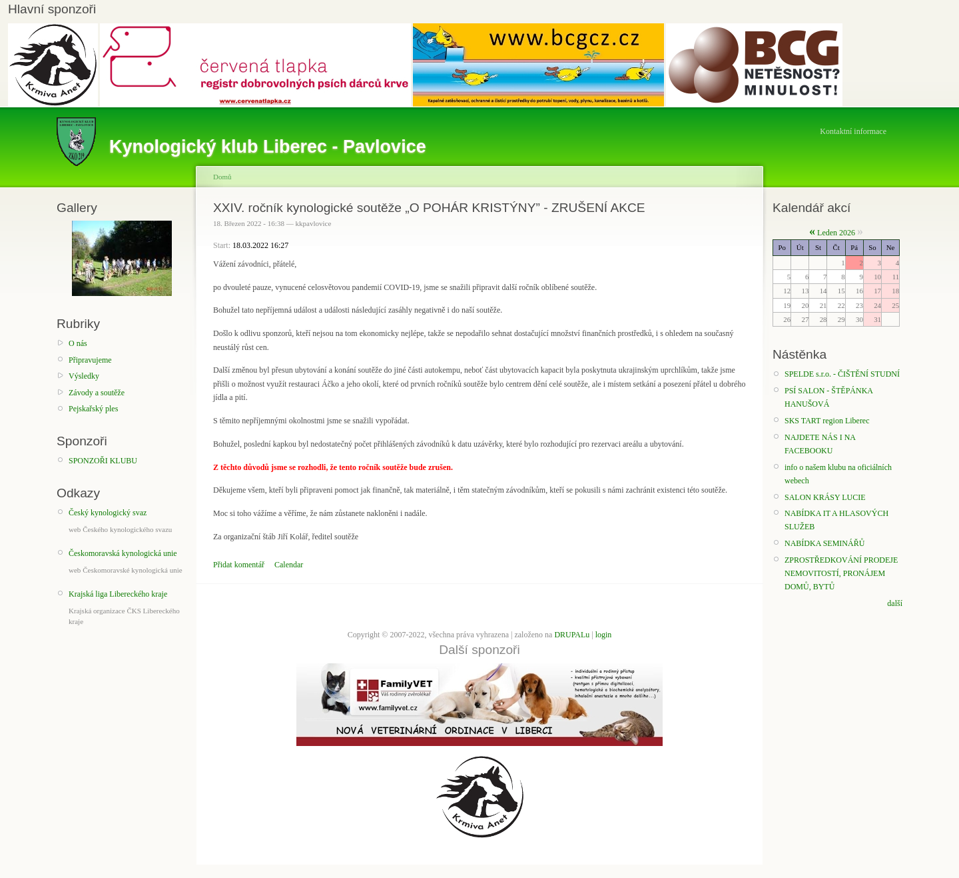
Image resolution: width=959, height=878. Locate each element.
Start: (222, 245)
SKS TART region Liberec (827, 420)
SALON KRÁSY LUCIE (825, 497)
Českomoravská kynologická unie (123, 553)
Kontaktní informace (853, 131)
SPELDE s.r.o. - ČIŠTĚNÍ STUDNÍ (842, 374)
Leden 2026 (836, 232)
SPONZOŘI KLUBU (103, 460)
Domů (222, 177)
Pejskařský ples (93, 408)
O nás (78, 343)
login (603, 634)
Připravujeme (90, 360)
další (894, 603)
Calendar (288, 564)
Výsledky (84, 376)
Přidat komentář (238, 564)
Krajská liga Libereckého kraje (118, 594)
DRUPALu (571, 634)
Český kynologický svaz (108, 512)
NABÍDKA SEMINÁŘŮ (824, 543)
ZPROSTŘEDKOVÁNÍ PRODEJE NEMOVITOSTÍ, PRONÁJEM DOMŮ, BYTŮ (841, 573)
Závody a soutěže (97, 392)
